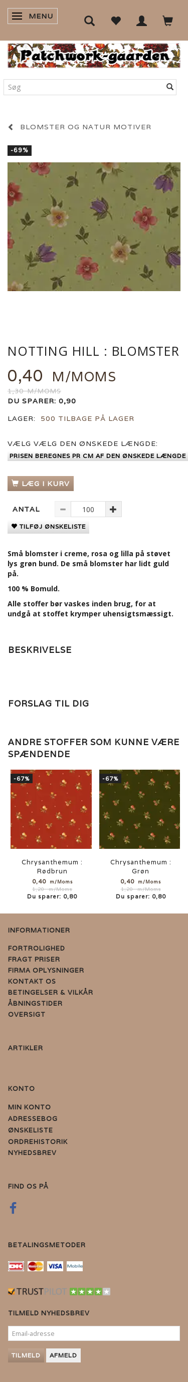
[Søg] (170, 87)
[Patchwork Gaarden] (94, 53)
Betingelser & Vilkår (50, 992)
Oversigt (27, 1014)
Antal (27, 509)
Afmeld (63, 1355)
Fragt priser (34, 959)
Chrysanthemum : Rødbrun (52, 866)
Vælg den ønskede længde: (83, 443)
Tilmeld (26, 1355)
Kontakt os (32, 981)
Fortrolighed (36, 948)
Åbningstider (35, 1003)
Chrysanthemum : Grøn (140, 866)
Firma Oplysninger (46, 970)
